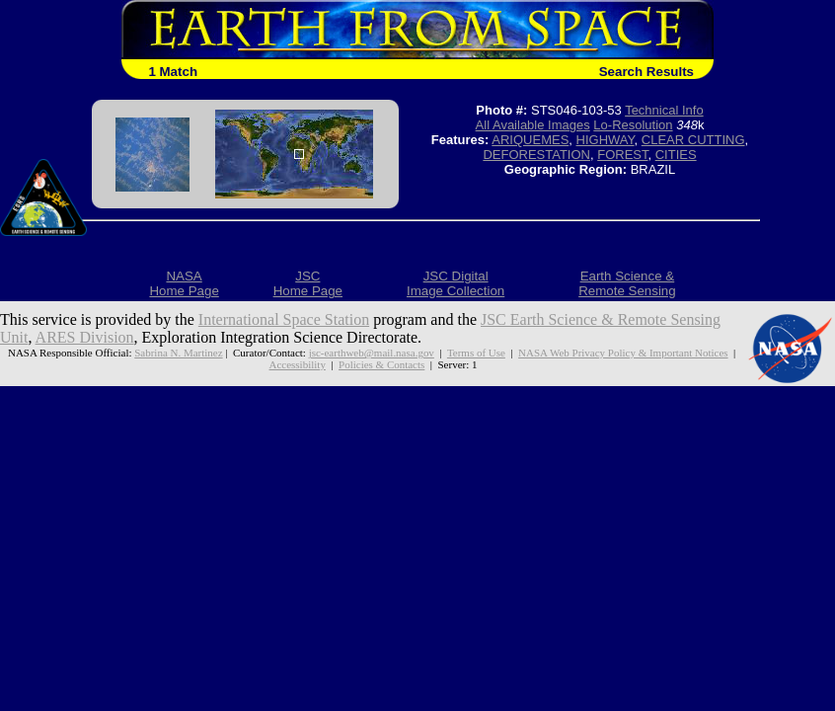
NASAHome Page (183, 283)
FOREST (622, 154)
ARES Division (85, 337)
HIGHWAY (605, 139)
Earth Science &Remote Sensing (627, 283)
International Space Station (283, 319)
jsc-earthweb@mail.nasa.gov (371, 352)
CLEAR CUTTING (693, 139)
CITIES (676, 154)
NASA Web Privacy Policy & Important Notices (622, 352)
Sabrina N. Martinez (178, 352)
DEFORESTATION (536, 154)
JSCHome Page (307, 283)
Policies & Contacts (381, 364)
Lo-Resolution (632, 125)
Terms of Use (476, 352)
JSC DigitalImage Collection (455, 283)
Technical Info (664, 110)
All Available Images (533, 125)
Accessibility (297, 364)
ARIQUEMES (530, 139)
